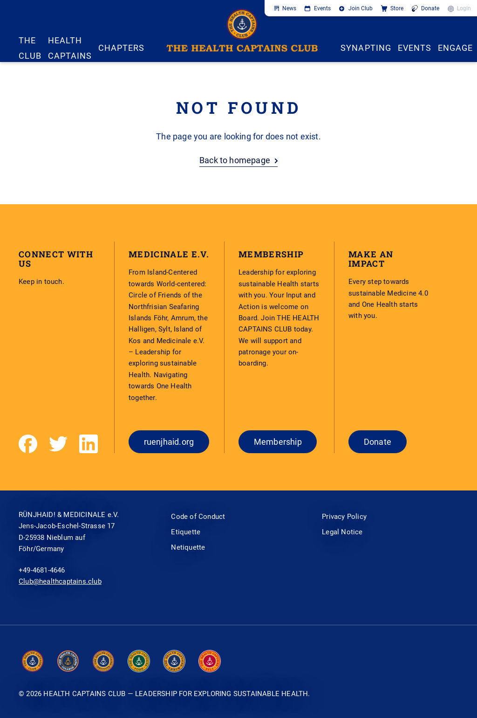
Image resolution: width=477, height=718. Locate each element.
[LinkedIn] (88, 444)
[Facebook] (28, 444)
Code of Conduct (198, 516)
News (289, 8)
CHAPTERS (121, 48)
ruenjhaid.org (169, 442)
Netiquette (188, 547)
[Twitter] (58, 444)
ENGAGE (455, 48)
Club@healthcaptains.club (60, 581)
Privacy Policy (344, 516)
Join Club (360, 8)
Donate (430, 8)
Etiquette (185, 532)
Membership (278, 442)
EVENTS (414, 48)
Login (464, 8)
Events (322, 8)
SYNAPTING (366, 48)
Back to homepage (234, 160)
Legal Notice (342, 532)
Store (396, 8)
